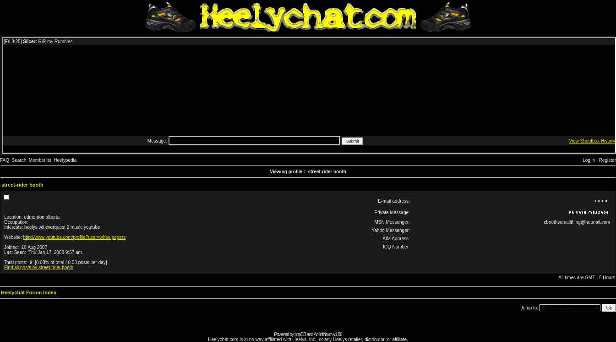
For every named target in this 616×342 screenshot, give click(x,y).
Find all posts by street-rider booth (38, 267)
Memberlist (40, 160)
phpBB (300, 334)
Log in (589, 160)
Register (607, 160)
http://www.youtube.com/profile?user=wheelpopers (74, 237)
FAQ (4, 160)
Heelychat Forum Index (28, 292)
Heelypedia (65, 160)
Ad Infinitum (323, 334)
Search (19, 160)
